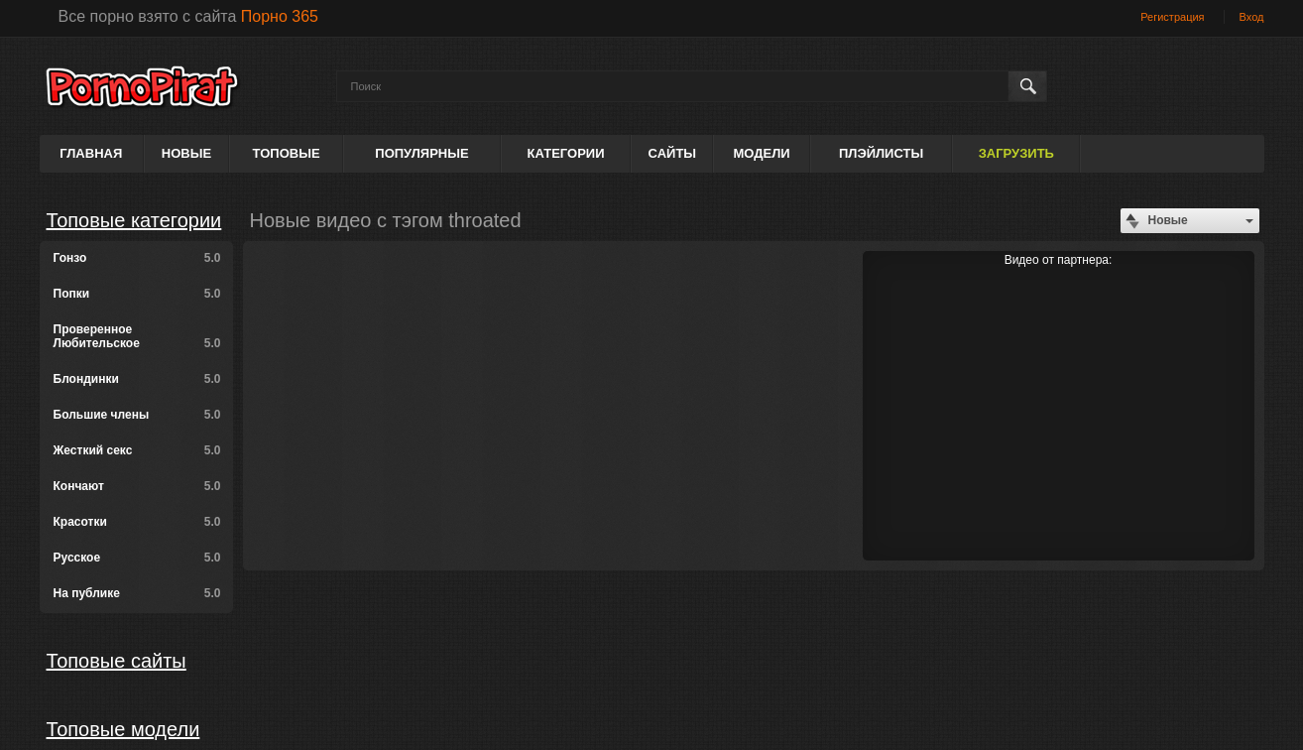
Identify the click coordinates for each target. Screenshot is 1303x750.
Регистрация (1172, 17)
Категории (566, 153)
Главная (90, 153)
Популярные (421, 153)
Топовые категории (134, 220)
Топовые (286, 153)
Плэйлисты (881, 153)
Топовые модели (123, 729)
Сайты (672, 153)
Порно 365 (279, 16)
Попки (137, 294)
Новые (186, 153)
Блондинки (137, 379)
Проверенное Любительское (137, 336)
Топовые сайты (116, 661)
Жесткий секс (137, 450)
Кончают (137, 486)
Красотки (137, 522)
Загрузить (1016, 153)
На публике (137, 593)
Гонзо (137, 258)
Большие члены (137, 415)
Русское (137, 557)
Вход (1252, 17)
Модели (761, 153)
